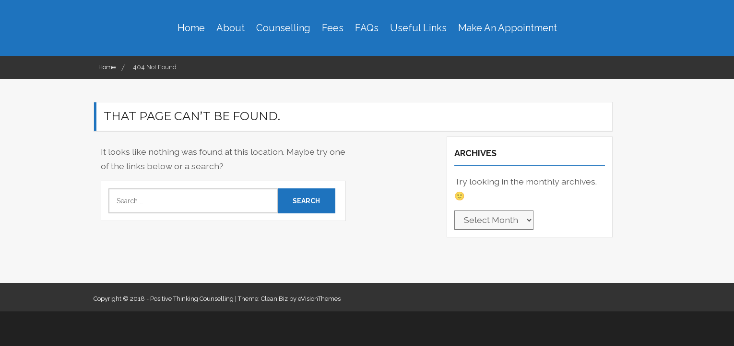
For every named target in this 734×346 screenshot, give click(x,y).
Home (191, 28)
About (230, 28)
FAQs (367, 28)
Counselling (283, 28)
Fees (332, 28)
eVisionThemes (319, 298)
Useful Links (418, 28)
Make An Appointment (507, 28)
